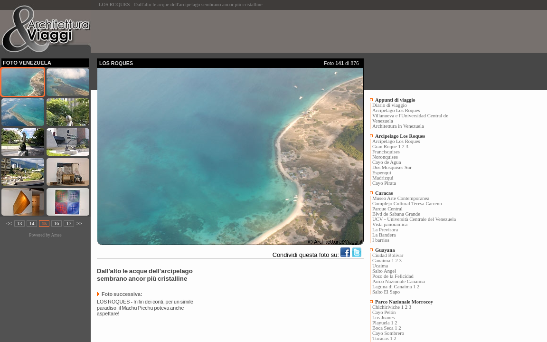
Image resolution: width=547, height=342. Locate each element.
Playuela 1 (383, 322)
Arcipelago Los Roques (396, 110)
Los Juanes (383, 317)
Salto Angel (384, 271)
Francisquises (386, 151)
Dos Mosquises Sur (392, 167)
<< (9, 223)
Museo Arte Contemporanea (400, 198)
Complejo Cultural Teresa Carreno (407, 203)
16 (56, 223)
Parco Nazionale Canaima (398, 281)
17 (69, 223)
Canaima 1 (383, 260)
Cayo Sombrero (388, 333)
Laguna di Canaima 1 (393, 286)
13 (19, 223)
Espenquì (381, 172)
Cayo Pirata (384, 183)
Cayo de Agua (386, 162)
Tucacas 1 (382, 338)
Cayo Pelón (384, 312)
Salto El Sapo (386, 291)
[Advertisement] (270, 31)
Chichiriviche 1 (388, 307)
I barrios (380, 240)
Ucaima (380, 265)
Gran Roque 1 (386, 146)
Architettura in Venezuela (398, 126)
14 (32, 223)
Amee (56, 235)
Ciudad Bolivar (387, 255)
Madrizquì (382, 177)
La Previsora (385, 229)
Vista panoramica (389, 224)
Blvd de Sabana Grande (396, 214)
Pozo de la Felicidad (393, 276)
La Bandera (384, 235)
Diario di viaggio (389, 105)
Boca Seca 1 (384, 328)
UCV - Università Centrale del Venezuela (414, 219)
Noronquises (385, 157)
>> (79, 223)
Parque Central (387, 208)
